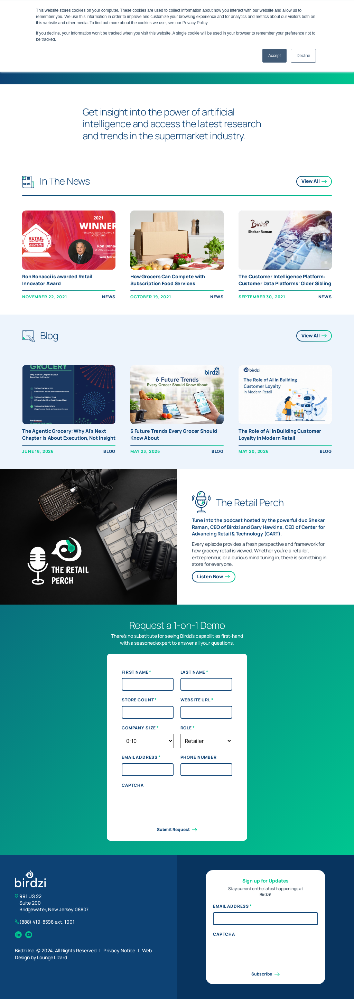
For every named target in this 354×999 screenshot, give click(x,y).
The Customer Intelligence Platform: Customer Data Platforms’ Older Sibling (285, 280)
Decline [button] (303, 55)
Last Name (194, 672)
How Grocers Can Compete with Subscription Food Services (167, 280)
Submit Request (177, 829)
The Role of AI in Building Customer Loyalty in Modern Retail (280, 434)
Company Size (140, 728)
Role (187, 728)
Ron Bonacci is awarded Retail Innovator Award (57, 280)
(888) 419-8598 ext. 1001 (47, 921)
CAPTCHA (133, 785)
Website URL (197, 700)
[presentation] (174, 804)
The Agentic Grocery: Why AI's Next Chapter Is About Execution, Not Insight (68, 434)
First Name (136, 672)
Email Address (141, 757)
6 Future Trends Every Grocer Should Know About (173, 434)
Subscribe (265, 974)
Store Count (139, 700)
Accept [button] (274, 55)
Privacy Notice (119, 950)
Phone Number (198, 757)
